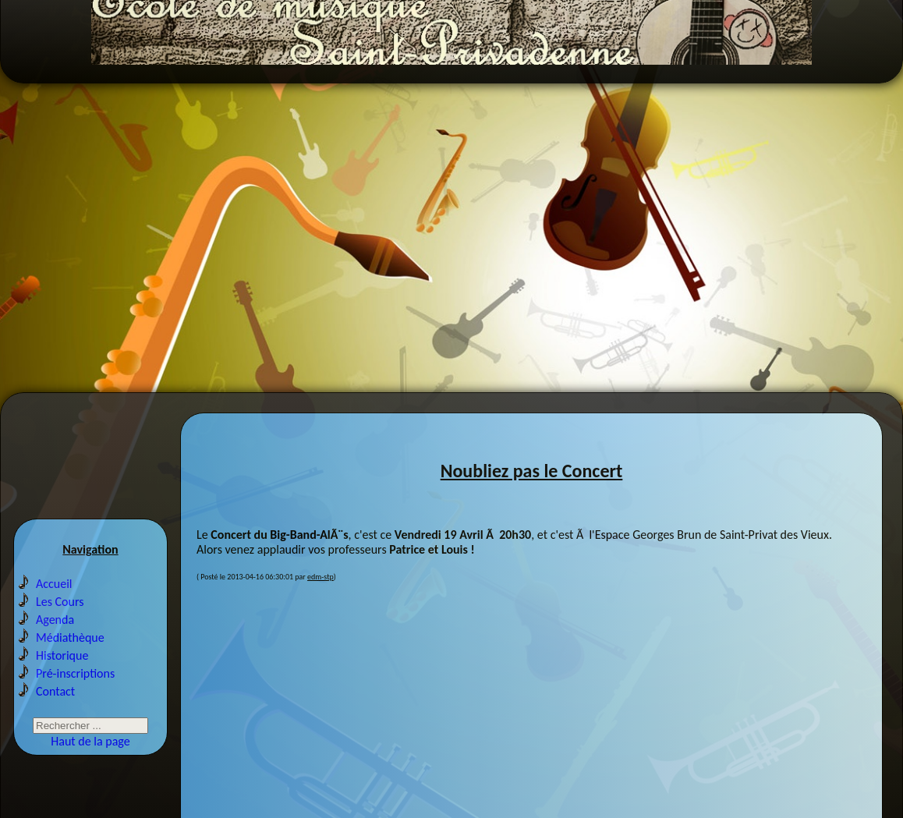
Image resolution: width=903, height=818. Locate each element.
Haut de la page (90, 766)
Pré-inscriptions (75, 698)
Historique (62, 680)
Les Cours (60, 626)
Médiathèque (70, 662)
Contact (55, 716)
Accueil (54, 608)
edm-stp (320, 596)
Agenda (55, 644)
